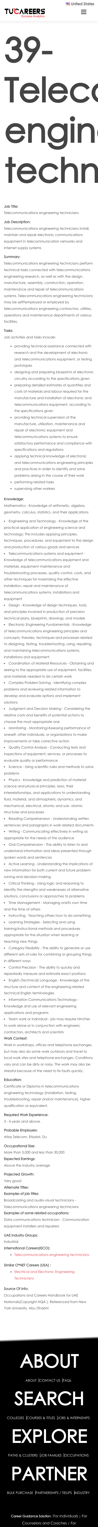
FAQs (67, 1380)
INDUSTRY (82, 1493)
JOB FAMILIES (51, 1455)
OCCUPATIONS (76, 1455)
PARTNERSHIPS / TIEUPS (54, 1493)
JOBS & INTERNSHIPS (73, 1418)
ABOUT (30, 1380)
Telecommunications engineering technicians (51, 1255)
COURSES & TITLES (41, 1418)
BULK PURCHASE (20, 1493)
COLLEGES (15, 1418)
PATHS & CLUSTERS (23, 1455)
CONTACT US (49, 1380)
